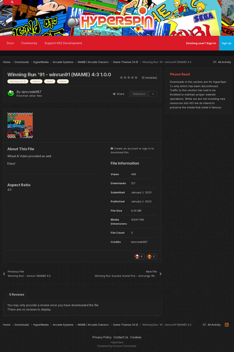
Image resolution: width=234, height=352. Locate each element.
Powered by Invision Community (117, 346)
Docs (10, 43)
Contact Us (121, 337)
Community (29, 43)
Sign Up (226, 43)
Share (118, 93)
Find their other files (29, 95)
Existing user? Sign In (201, 43)
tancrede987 (31, 92)
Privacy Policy (101, 337)
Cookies (136, 337)
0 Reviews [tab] (16, 294)
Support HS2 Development (63, 43)
